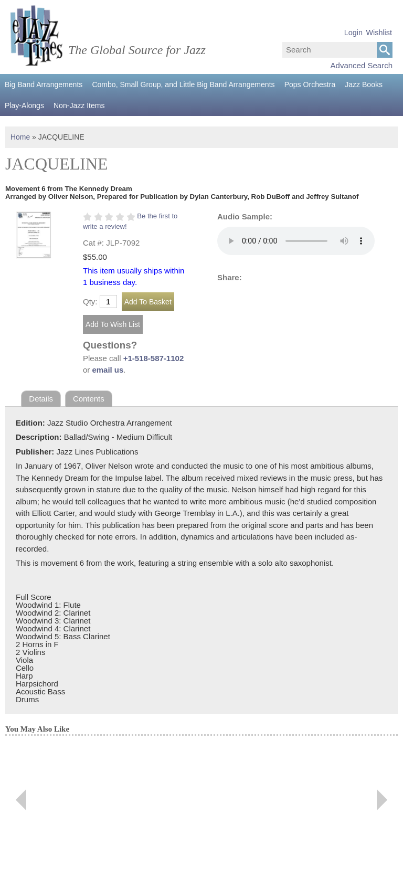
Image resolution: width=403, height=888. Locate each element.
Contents (88, 398)
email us (108, 369)
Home (20, 137)
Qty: (90, 301)
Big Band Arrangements (43, 84)
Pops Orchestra (308, 84)
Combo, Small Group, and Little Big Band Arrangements (183, 84)
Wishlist (379, 32)
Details (41, 398)
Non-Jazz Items (79, 105)
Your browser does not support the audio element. (296, 241)
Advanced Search (362, 65)
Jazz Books (362, 84)
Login (353, 32)
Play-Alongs (24, 105)
